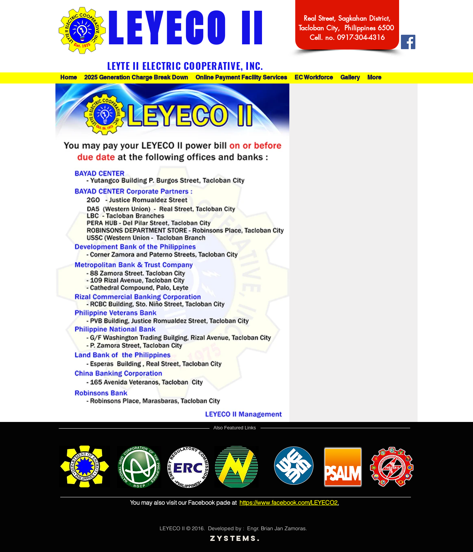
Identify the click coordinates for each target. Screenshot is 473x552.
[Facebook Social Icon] (408, 42)
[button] (241, 78)
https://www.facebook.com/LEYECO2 (288, 502)
